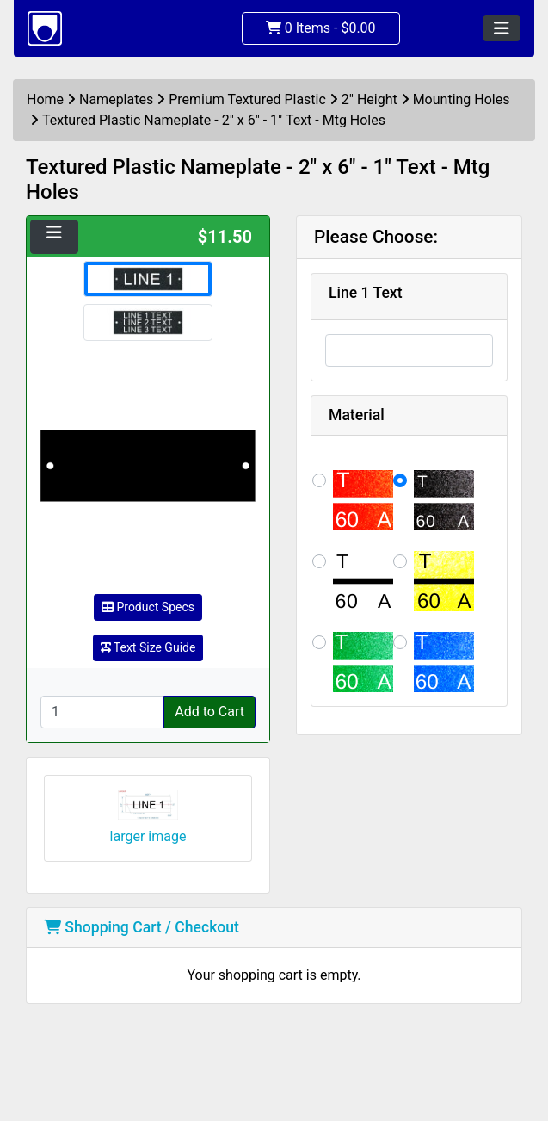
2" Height (369, 99)
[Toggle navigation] (501, 28)
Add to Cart (209, 711)
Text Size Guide (148, 647)
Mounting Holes (461, 99)
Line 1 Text (366, 292)
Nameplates (116, 99)
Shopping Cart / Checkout (141, 927)
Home (45, 99)
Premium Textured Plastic (247, 99)
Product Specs (148, 607)
